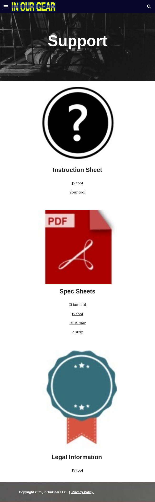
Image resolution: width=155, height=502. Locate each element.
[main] (77, 40)
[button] (5, 6)
